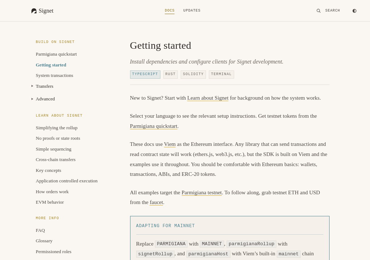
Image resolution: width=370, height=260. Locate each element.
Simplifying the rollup (57, 127)
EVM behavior (50, 202)
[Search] (328, 11)
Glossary (44, 240)
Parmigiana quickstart (56, 54)
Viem (170, 144)
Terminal (221, 74)
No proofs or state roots (58, 138)
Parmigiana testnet (202, 192)
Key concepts (48, 170)
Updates (192, 11)
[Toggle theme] (354, 11)
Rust (170, 74)
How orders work (52, 191)
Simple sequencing (54, 149)
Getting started (51, 65)
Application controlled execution (67, 180)
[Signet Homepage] (42, 11)
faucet (156, 202)
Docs (170, 11)
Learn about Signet (207, 98)
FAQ (40, 230)
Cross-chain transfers (56, 159)
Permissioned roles (54, 251)
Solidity (193, 74)
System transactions (54, 75)
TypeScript (145, 74)
